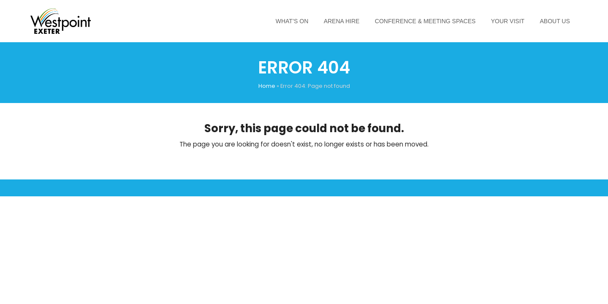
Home (266, 86)
